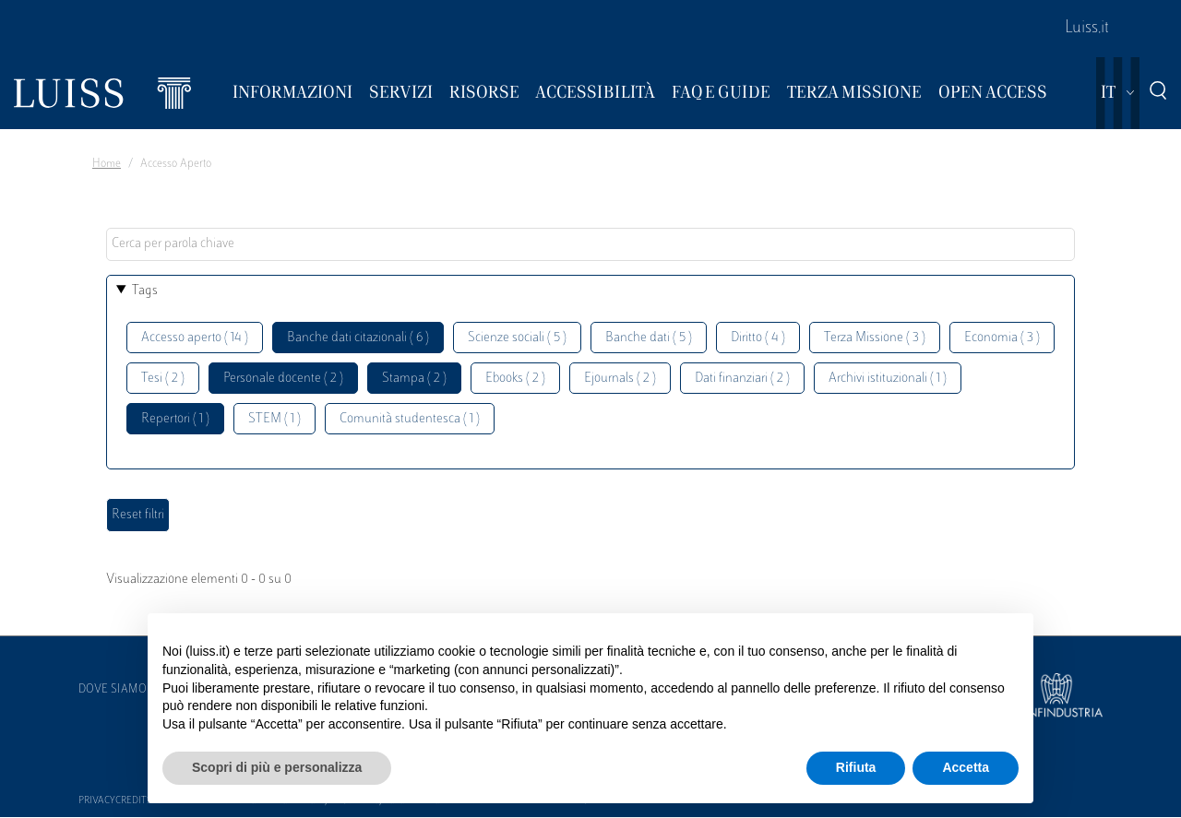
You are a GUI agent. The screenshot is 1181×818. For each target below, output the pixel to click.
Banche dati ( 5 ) (648, 338)
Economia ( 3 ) (1002, 338)
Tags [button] (145, 291)
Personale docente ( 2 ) (283, 378)
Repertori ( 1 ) (175, 419)
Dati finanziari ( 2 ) (742, 378)
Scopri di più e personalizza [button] (277, 767)
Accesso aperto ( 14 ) (194, 338)
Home (106, 164)
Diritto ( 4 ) (758, 338)
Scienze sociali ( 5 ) (517, 338)
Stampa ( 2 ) (414, 378)
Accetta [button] (965, 767)
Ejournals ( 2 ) (620, 378)
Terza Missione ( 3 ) (874, 338)
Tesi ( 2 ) (163, 378)
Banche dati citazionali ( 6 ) (358, 338)
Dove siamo (112, 689)
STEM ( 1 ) (274, 419)
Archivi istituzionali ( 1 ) (888, 378)
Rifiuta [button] (856, 767)
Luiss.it (1087, 28)
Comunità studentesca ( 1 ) (410, 419)
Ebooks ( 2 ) (515, 378)
